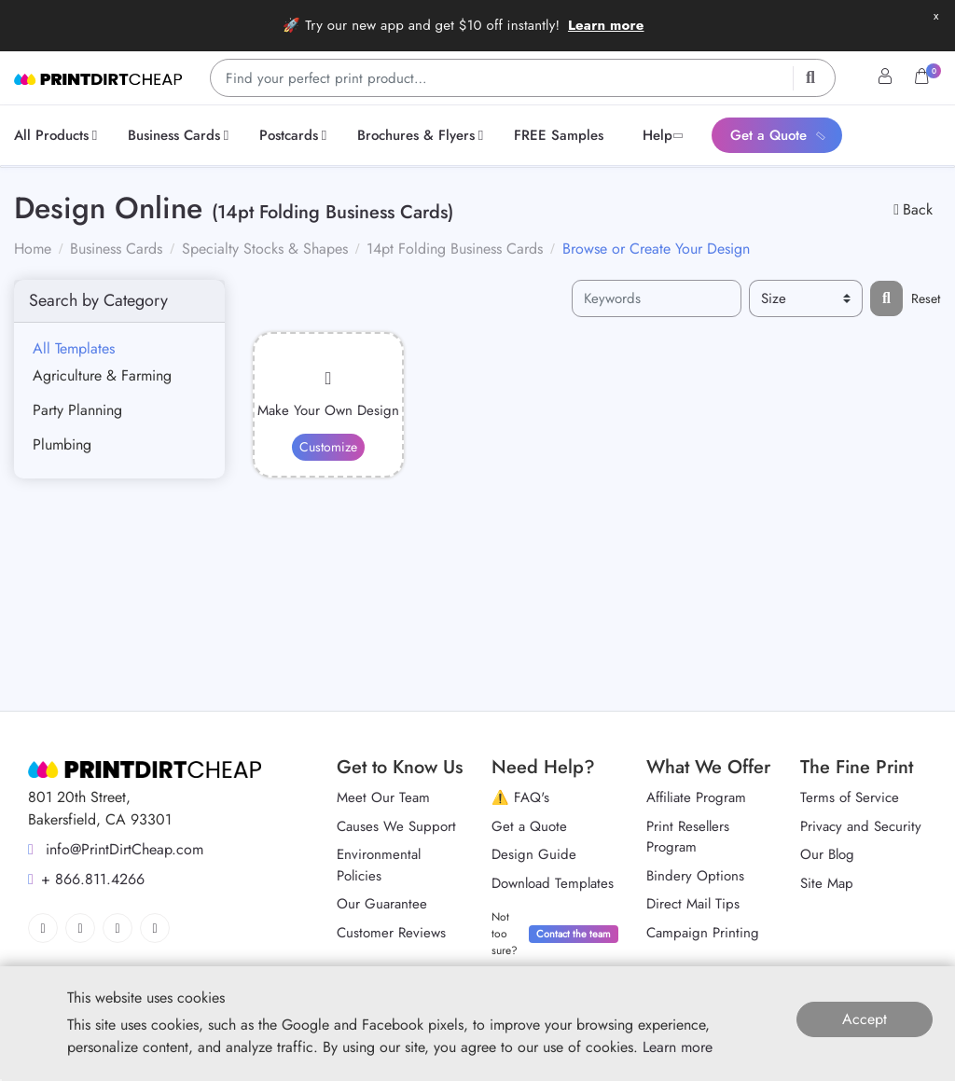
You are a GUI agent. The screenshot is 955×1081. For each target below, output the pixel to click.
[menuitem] (59, 135)
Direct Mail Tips (693, 904)
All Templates (74, 348)
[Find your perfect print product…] (523, 78)
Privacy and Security (860, 826)
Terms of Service (849, 797)
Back (913, 209)
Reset (925, 298)
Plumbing (62, 444)
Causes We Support (396, 826)
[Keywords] (656, 299)
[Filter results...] (886, 298)
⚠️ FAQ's (520, 797)
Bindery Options (695, 876)
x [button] (936, 15)
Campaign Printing (702, 932)
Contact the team (573, 933)
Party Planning (77, 410)
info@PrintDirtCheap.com (115, 849)
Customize (328, 446)
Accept (864, 1019)
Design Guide (533, 854)
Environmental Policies (379, 865)
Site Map (826, 883)
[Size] (806, 299)
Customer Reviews (391, 932)
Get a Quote (529, 826)
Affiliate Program (696, 797)
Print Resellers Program (687, 837)
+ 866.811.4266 (86, 879)
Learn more (606, 25)
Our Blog (827, 854)
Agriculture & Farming (102, 375)
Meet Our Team (383, 797)
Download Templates (552, 883)
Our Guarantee (382, 904)
